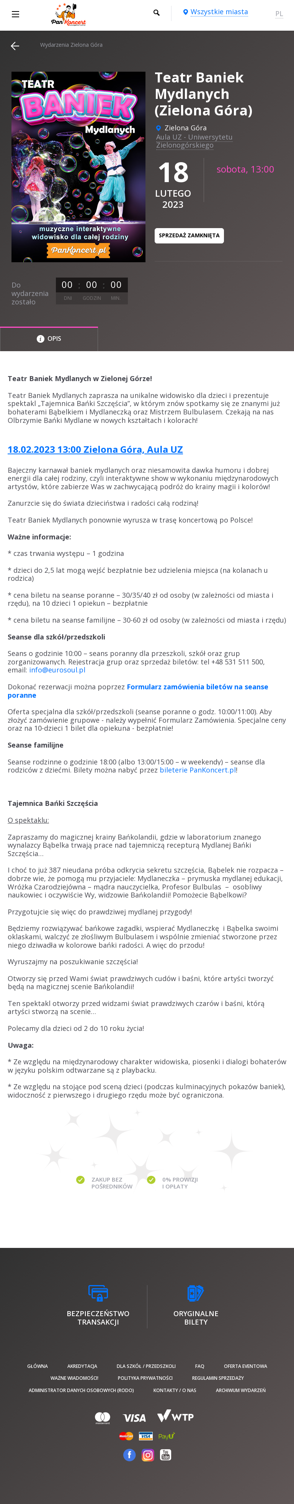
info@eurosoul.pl (57, 669)
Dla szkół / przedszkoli (146, 1366)
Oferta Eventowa (245, 1366)
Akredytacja (82, 1366)
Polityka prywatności (145, 1378)
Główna (37, 1366)
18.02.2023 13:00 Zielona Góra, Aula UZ (95, 449)
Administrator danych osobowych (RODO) (81, 1390)
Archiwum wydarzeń (241, 1390)
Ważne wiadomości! (74, 1378)
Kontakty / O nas (175, 1390)
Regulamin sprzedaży (218, 1378)
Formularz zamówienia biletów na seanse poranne (138, 691)
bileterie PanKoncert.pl (198, 769)
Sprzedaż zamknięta (189, 235)
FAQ (199, 1366)
